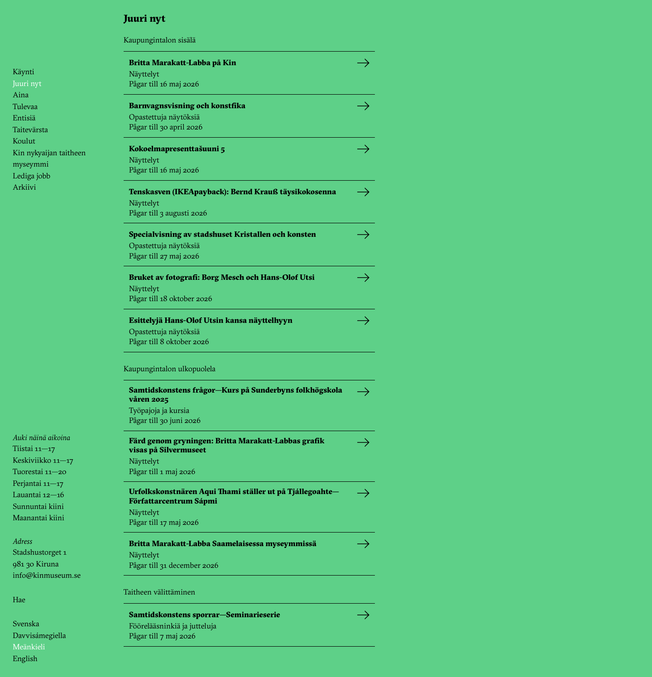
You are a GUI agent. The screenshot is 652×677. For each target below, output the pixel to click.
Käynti (23, 72)
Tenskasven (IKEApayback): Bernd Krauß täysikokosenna (232, 192)
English (25, 658)
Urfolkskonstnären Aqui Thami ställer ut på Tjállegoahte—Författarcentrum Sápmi (234, 496)
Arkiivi (24, 187)
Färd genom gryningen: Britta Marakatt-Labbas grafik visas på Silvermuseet (227, 446)
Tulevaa (25, 106)
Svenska (26, 624)
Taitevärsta (30, 129)
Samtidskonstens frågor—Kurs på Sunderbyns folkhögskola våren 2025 (235, 395)
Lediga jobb (31, 176)
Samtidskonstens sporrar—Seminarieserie (204, 614)
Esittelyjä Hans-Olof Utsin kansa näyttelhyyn (210, 320)
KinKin (37, 33)
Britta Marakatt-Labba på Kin (182, 62)
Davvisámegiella (39, 635)
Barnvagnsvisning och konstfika (187, 105)
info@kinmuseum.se (47, 575)
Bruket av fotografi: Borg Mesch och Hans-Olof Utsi (222, 277)
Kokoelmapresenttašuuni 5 (177, 149)
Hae (19, 600)
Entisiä (24, 118)
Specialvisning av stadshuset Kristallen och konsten (222, 234)
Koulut (24, 141)
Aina (21, 95)
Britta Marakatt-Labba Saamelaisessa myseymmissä (222, 543)
